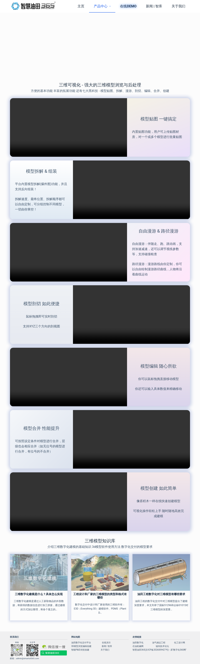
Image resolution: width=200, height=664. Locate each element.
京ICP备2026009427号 (157, 649)
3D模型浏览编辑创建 (81, 646)
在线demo (128, 6)
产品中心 (103, 6)
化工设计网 (179, 642)
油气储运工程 (158, 642)
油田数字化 (137, 642)
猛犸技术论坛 (162, 646)
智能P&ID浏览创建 (80, 649)
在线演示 (106, 642)
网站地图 (75, 637)
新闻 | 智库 (154, 6)
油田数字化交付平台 (81, 642)
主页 (81, 6)
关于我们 (178, 6)
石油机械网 (137, 646)
